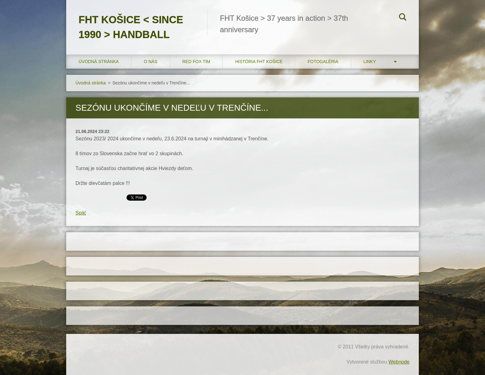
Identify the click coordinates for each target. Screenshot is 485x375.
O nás (150, 61)
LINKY (369, 61)
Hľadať (402, 17)
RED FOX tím (196, 61)
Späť (80, 212)
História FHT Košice (258, 61)
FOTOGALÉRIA (322, 61)
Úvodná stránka (99, 61)
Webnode (399, 361)
